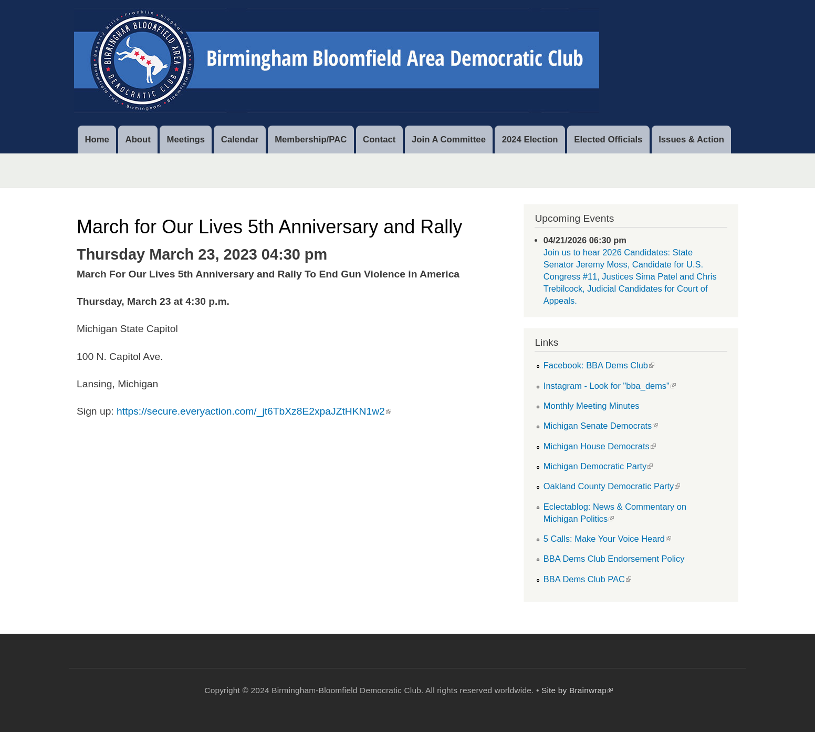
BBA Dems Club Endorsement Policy (614, 558)
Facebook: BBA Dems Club (599, 365)
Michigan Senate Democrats (601, 425)
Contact (379, 140)
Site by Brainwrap (577, 690)
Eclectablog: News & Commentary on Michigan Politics (615, 512)
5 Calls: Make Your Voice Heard (607, 538)
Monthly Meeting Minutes (592, 405)
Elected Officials (608, 140)
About (138, 140)
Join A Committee (449, 140)
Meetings (186, 140)
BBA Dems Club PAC (587, 579)
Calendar (240, 140)
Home (97, 140)
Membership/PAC (311, 140)
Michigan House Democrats (600, 446)
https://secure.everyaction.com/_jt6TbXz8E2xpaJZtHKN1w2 (254, 411)
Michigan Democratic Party (598, 466)
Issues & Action (691, 140)
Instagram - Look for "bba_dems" (610, 385)
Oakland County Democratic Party (612, 486)
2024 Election (530, 140)
